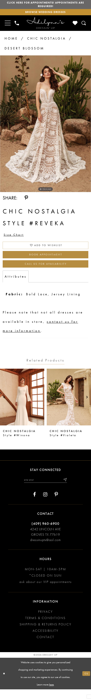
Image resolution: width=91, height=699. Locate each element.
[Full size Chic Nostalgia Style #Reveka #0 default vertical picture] (45, 126)
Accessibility (45, 640)
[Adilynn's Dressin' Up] (45, 26)
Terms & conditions (45, 628)
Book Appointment (46, 261)
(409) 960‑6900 (45, 533)
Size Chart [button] (15, 238)
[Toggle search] (84, 26)
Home (11, 41)
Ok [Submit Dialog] (86, 683)
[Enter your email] (45, 488)
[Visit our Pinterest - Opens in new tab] (56, 504)
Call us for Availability (46, 272)
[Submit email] (68, 488)
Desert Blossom (24, 51)
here (51, 694)
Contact (45, 647)
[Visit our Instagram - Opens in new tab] (45, 504)
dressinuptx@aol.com (45, 549)
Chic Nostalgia (46, 41)
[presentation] (22, 405)
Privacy (45, 621)
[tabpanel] (45, 126)
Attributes (16, 285)
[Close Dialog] (4, 683)
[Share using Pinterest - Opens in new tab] (26, 200)
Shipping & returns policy (46, 634)
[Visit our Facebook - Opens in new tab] (34, 504)
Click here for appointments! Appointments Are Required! (45, 5)
